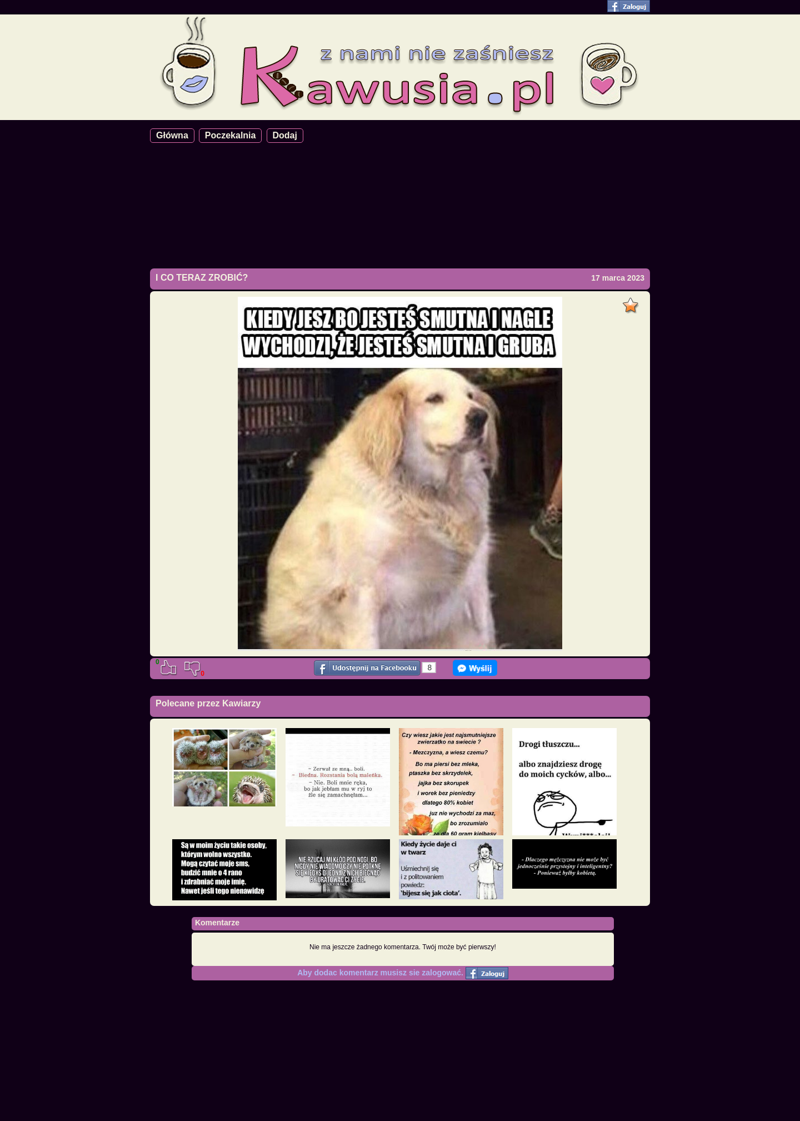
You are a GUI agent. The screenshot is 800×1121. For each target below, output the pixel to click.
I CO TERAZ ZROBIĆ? (202, 277)
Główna (172, 135)
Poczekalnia (230, 135)
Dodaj (285, 135)
